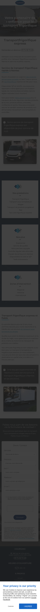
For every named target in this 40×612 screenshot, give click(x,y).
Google (33, 598)
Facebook (6, 599)
